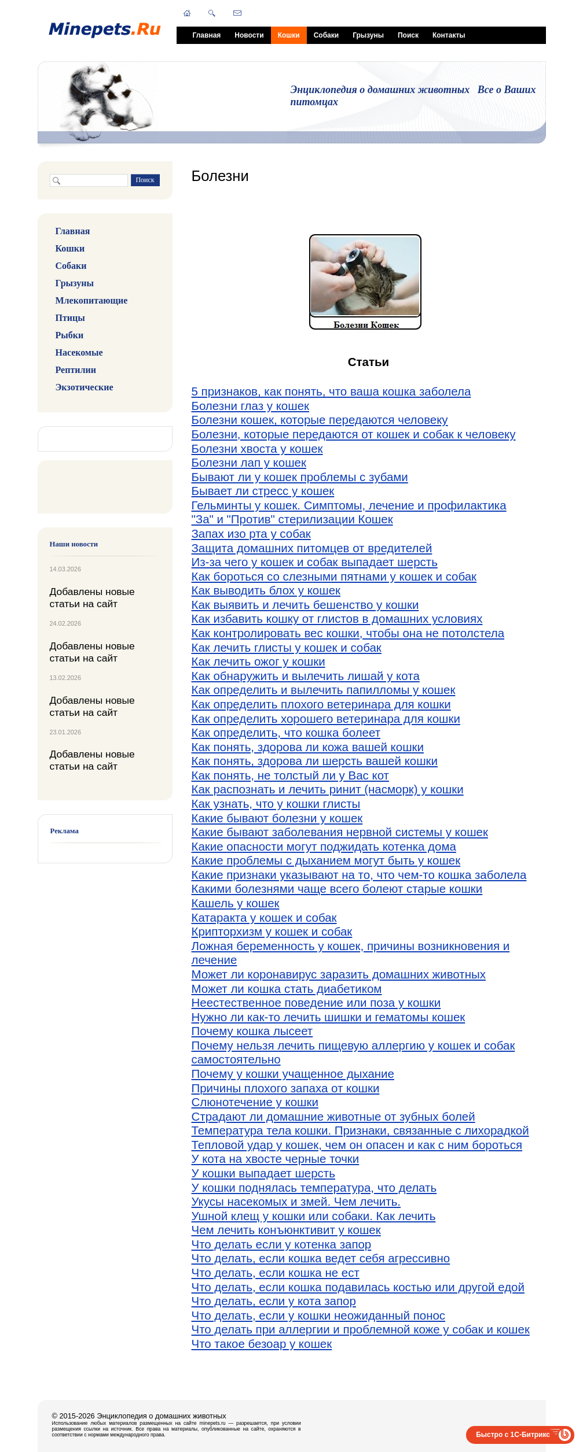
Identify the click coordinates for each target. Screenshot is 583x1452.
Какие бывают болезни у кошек (277, 818)
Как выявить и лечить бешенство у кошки (305, 604)
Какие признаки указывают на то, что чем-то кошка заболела (359, 874)
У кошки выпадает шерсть (263, 1173)
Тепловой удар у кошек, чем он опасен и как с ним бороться (357, 1144)
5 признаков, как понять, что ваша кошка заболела (331, 391)
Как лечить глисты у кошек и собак (287, 647)
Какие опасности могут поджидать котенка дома (324, 846)
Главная (207, 35)
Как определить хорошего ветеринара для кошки (326, 718)
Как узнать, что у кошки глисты (276, 803)
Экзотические (84, 387)
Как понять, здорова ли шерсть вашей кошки (315, 760)
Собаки (326, 35)
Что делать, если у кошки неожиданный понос (319, 1315)
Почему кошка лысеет (252, 1030)
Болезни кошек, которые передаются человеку (320, 419)
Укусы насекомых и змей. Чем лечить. (296, 1201)
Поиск (408, 35)
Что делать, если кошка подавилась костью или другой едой (358, 1287)
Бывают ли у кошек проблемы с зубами (300, 476)
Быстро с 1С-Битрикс (513, 1435)
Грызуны (368, 35)
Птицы (70, 318)
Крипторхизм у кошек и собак (272, 931)
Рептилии (76, 370)
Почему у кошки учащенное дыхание (293, 1073)
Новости (248, 35)
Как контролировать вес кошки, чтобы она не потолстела (348, 633)
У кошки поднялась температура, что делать (314, 1187)
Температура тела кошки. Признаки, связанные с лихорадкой (360, 1130)
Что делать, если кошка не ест (276, 1272)
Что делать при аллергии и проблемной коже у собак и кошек (361, 1329)
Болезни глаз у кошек (251, 405)
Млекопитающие (92, 300)
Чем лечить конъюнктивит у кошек (286, 1229)
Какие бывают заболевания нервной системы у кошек (340, 831)
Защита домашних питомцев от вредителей (312, 548)
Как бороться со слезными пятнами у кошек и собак (334, 576)
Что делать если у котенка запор (282, 1244)
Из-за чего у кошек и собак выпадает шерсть (315, 561)
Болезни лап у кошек (249, 462)
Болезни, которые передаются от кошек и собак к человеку (354, 434)
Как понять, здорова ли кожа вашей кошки (308, 746)
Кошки (289, 35)
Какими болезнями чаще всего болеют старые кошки (337, 888)
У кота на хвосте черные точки (276, 1158)
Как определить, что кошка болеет (286, 732)
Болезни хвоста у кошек (257, 448)
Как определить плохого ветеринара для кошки (321, 704)
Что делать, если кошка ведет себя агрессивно (321, 1258)
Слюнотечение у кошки (255, 1102)
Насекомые (79, 352)
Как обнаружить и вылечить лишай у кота (306, 675)
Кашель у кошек (236, 903)
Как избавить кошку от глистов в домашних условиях (337, 618)
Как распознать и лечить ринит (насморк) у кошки (328, 789)
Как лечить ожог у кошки (258, 661)
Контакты (448, 35)
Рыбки (70, 335)
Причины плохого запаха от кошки (286, 1088)
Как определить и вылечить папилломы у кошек (324, 689)
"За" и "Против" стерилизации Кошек (292, 519)
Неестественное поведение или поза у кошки (316, 1002)
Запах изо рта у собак (251, 533)
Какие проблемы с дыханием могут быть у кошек (326, 860)
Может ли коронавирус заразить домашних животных (339, 974)
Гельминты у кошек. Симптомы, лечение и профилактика (349, 505)
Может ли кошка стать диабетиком (287, 988)
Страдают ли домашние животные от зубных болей (333, 1116)
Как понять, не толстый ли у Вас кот (291, 775)
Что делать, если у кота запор (274, 1300)
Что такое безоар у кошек (262, 1343)
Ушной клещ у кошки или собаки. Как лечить (314, 1215)
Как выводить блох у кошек (266, 590)
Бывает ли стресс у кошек (263, 490)
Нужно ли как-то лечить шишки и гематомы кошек (328, 1017)
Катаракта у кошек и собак (264, 917)
